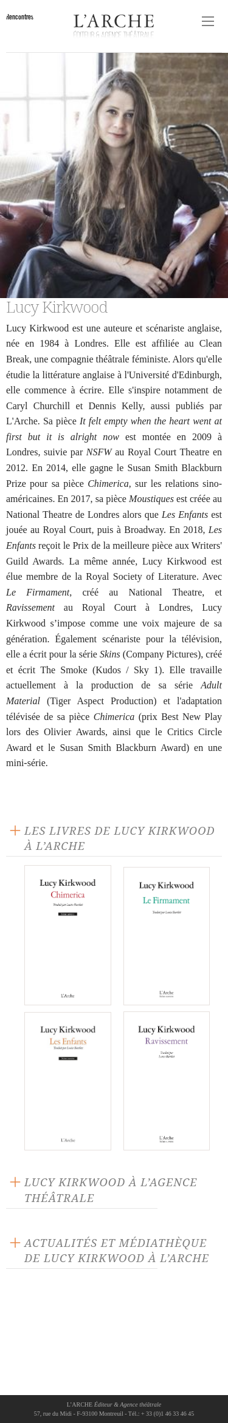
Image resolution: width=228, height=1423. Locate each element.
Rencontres (19, 16)
